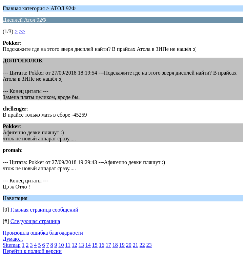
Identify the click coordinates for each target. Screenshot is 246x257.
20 (128, 245)
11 (67, 245)
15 (95, 245)
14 (88, 245)
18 (115, 245)
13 (81, 245)
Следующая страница (35, 221)
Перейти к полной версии (32, 251)
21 (135, 245)
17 (108, 245)
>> (22, 31)
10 (61, 245)
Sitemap (11, 245)
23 (149, 245)
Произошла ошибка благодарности (43, 233)
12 (74, 245)
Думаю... (13, 239)
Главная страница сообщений (44, 210)
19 (122, 245)
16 (101, 245)
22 (142, 245)
